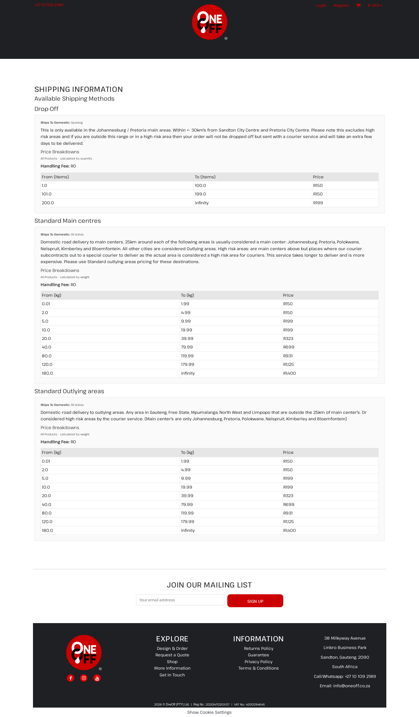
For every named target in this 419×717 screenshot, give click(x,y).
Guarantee (258, 655)
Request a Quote (172, 655)
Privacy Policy (258, 661)
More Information (172, 668)
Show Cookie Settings (209, 712)
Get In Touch (172, 675)
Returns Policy (258, 648)
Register (341, 5)
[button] (376, 5)
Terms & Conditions (259, 668)
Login (321, 5)
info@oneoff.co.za (351, 685)
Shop (172, 661)
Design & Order (172, 648)
